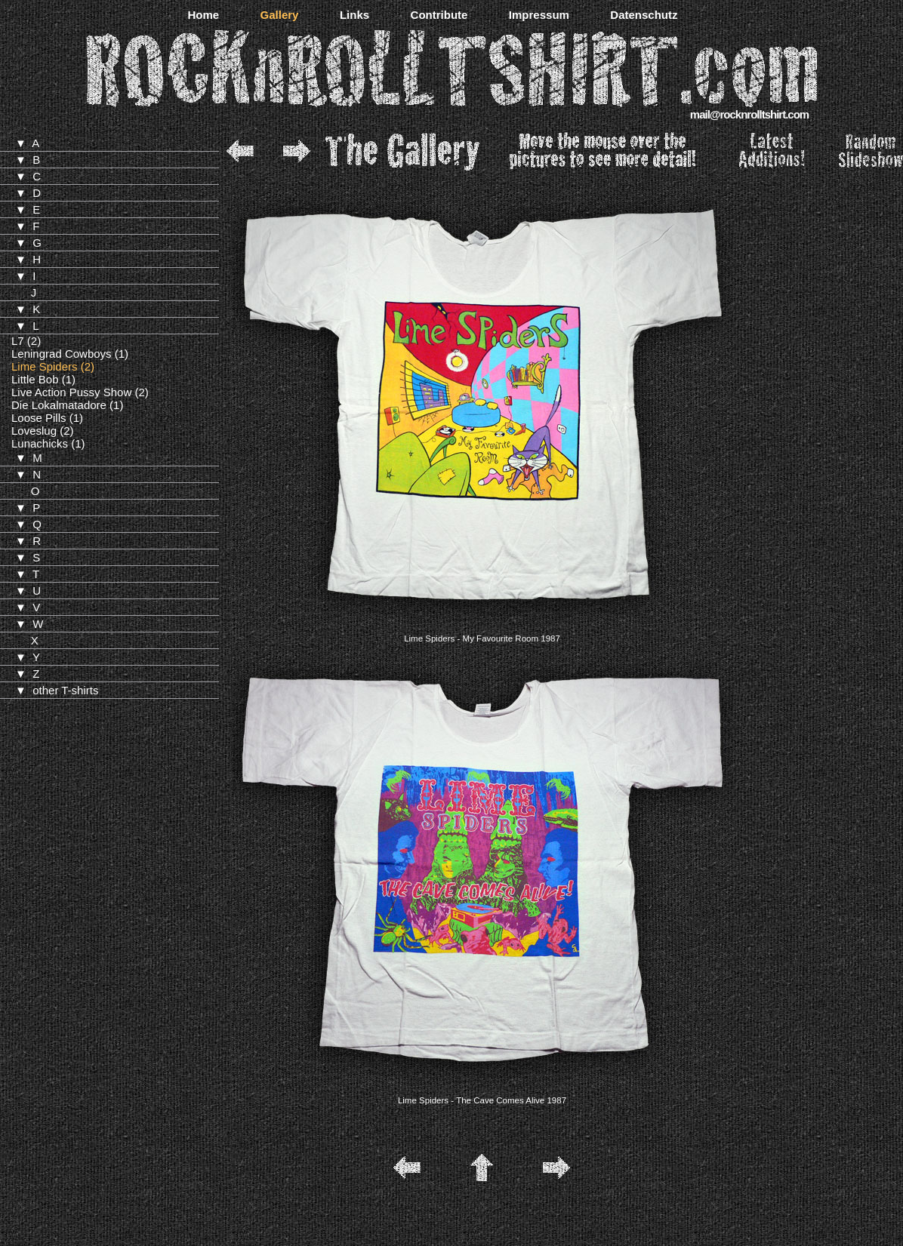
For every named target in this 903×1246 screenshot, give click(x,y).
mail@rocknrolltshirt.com (749, 114)
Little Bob (35, 379)
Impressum (539, 14)
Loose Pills (38, 417)
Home (203, 14)
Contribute (439, 14)
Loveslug (34, 430)
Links (354, 14)
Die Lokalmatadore (58, 404)
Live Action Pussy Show (71, 392)
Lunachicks (39, 443)
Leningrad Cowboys (61, 353)
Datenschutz (643, 14)
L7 (17, 340)
